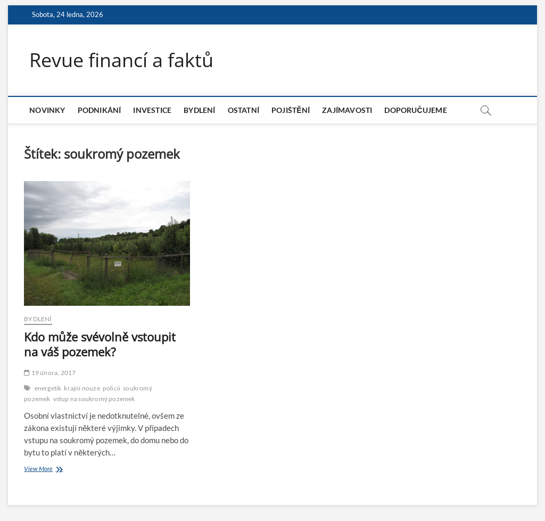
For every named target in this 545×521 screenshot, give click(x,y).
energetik (48, 388)
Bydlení (199, 110)
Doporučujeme (415, 110)
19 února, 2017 (50, 373)
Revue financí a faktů (121, 60)
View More (51, 469)
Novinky (47, 110)
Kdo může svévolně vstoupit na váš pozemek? (100, 344)
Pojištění (290, 110)
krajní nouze (82, 388)
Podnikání (99, 110)
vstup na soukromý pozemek (94, 399)
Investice (152, 110)
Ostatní (243, 110)
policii (111, 388)
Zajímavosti (347, 110)
